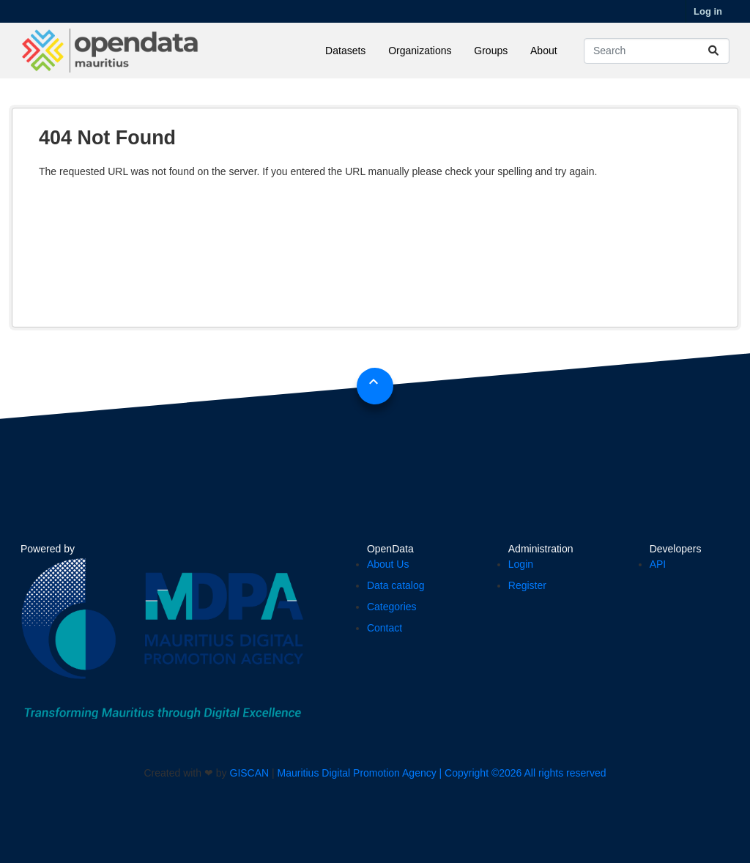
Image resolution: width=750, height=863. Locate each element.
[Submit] (713, 51)
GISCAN (250, 773)
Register (527, 585)
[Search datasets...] (656, 51)
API (658, 564)
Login (520, 564)
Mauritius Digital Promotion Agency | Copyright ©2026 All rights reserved (442, 773)
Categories (392, 606)
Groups (491, 50)
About (543, 50)
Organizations (419, 50)
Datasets (345, 50)
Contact (384, 628)
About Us (388, 564)
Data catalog (396, 585)
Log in (708, 11)
